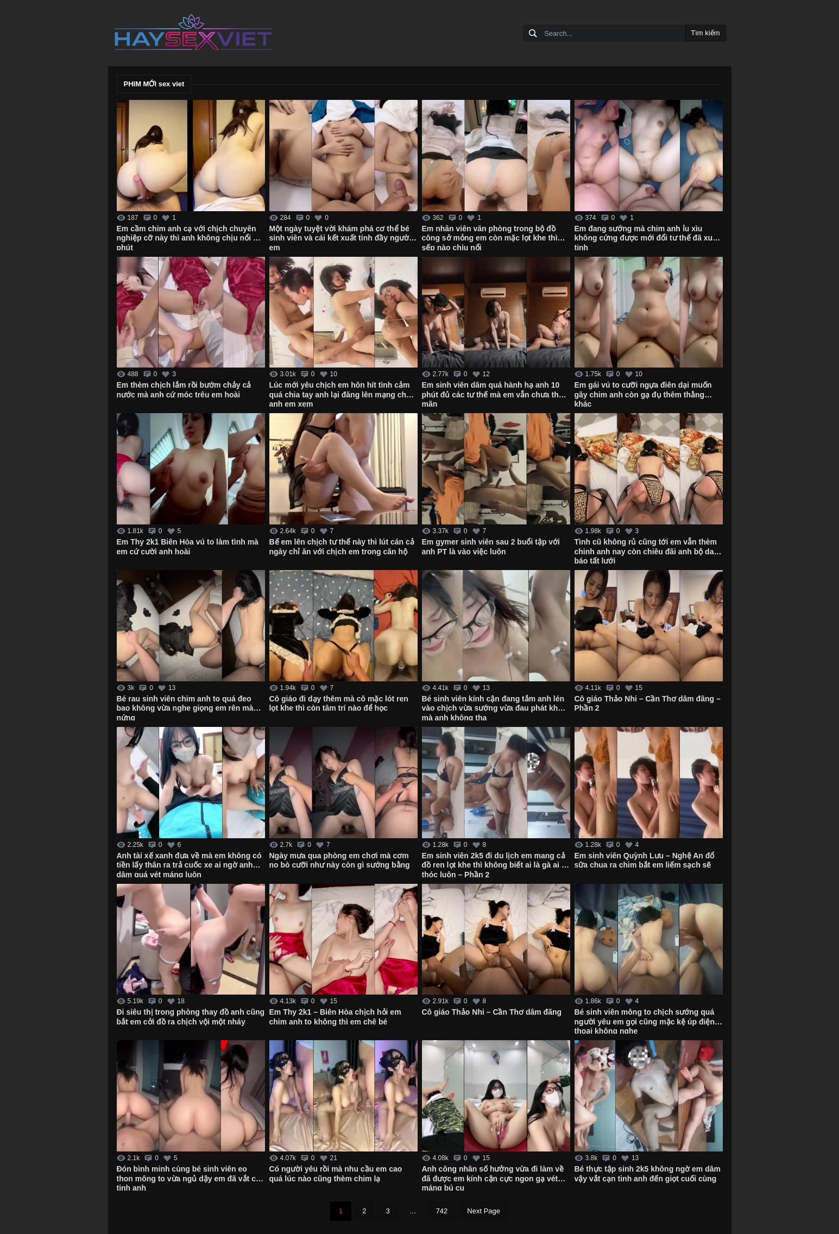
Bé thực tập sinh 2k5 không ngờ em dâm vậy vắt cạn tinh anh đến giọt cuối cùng (648, 1174)
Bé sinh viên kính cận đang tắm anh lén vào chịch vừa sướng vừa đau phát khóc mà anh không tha (494, 707)
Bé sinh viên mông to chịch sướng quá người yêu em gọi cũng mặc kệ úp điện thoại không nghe (645, 1021)
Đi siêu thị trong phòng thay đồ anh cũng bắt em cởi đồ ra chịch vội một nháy (191, 1017)
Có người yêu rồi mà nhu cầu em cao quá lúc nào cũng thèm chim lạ (335, 1174)
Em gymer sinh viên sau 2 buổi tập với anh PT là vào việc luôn (491, 546)
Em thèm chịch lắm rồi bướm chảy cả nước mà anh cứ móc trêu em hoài (184, 390)
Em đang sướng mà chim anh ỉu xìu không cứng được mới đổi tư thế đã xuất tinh (647, 237)
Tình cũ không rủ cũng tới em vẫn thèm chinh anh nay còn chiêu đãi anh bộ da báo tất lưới (646, 550)
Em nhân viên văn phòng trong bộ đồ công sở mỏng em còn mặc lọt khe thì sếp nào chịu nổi (490, 237)
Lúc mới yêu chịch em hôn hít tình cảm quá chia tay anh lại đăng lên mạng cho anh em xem (340, 394)
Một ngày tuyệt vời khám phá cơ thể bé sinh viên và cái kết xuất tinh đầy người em (340, 237)
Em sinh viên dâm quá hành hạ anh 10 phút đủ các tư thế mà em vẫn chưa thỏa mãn (494, 394)
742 (442, 1211)
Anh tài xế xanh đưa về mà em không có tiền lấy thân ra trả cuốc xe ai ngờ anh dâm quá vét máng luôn (189, 864)
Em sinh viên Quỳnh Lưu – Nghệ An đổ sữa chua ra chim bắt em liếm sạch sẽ (645, 860)
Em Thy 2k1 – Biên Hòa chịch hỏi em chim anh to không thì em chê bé (335, 1017)
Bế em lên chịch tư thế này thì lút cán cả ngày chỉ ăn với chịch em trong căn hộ (341, 546)
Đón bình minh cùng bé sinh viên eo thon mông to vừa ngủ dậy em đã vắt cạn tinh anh (191, 1178)
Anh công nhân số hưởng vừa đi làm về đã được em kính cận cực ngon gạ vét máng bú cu (493, 1178)
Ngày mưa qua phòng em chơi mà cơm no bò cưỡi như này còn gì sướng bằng (339, 860)
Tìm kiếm (705, 33)
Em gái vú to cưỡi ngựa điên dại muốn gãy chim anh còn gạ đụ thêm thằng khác (643, 394)
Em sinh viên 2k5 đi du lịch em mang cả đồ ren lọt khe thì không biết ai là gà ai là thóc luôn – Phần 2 (495, 864)
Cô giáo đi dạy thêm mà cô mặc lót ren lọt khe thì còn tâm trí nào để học (338, 703)
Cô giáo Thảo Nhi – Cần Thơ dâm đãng (492, 1012)
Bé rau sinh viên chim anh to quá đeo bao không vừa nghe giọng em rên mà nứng (185, 707)
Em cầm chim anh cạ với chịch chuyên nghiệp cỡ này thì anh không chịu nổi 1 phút (187, 237)
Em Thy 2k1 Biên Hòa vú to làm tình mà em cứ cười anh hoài (187, 546)
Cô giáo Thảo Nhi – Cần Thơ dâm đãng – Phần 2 (648, 703)
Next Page (483, 1211)
